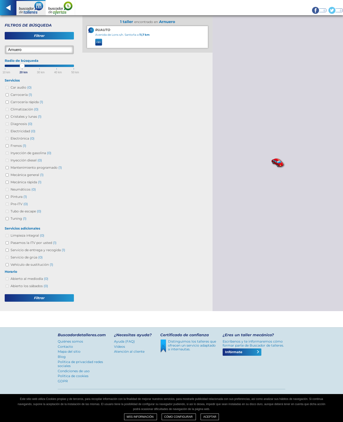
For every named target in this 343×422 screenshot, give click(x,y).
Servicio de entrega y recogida (38, 250)
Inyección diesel (26, 160)
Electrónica (22, 138)
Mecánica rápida (26, 182)
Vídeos (119, 346)
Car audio (21, 87)
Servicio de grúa (27, 257)
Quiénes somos (70, 341)
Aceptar (209, 416)
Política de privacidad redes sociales (80, 364)
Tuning (19, 218)
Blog (62, 357)
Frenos (18, 146)
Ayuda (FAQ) (124, 341)
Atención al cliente (129, 351)
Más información (140, 416)
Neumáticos (23, 189)
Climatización (24, 109)
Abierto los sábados (29, 286)
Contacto (65, 346)
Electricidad (23, 131)
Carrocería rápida (27, 102)
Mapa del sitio (69, 351)
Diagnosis (21, 124)
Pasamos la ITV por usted (34, 243)
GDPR (63, 381)
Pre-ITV (19, 204)
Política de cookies (73, 376)
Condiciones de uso (74, 371)
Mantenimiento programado (36, 167)
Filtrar (39, 36)
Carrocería (21, 95)
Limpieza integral (27, 235)
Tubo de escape (26, 211)
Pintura (19, 197)
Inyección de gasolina (31, 153)
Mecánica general (27, 175)
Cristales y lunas (26, 116)
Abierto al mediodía (29, 279)
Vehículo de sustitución (32, 264)
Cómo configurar (179, 416)
